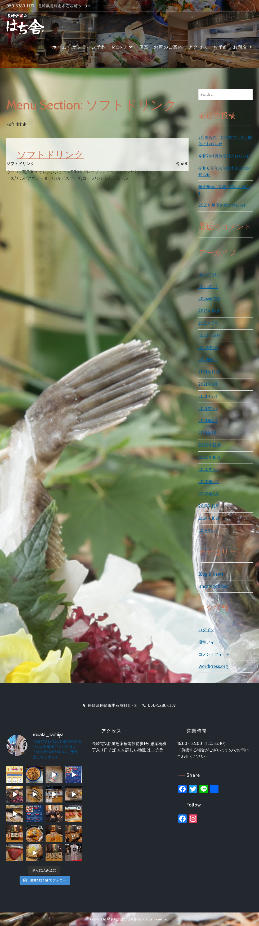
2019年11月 (208, 506)
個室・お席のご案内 (161, 47)
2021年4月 (208, 420)
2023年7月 (208, 323)
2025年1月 (208, 286)
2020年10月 (209, 457)
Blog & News (210, 574)
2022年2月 (208, 347)
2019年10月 (209, 518)
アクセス (198, 47)
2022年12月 (209, 335)
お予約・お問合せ (232, 47)
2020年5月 (208, 481)
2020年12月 (209, 445)
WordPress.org (213, 666)
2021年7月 (208, 396)
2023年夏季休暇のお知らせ (222, 205)
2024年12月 (209, 298)
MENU (119, 47)
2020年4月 (208, 493)
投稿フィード (210, 642)
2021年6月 (208, 408)
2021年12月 (209, 371)
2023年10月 (209, 311)
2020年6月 (208, 469)
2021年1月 (207, 432)
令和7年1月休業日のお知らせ (224, 155)
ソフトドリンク (50, 154)
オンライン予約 (89, 47)
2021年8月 (208, 384)
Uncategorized (213, 586)
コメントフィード (214, 654)
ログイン (206, 629)
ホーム (59, 47)
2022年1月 (208, 359)
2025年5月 (208, 274)
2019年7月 (208, 530)
